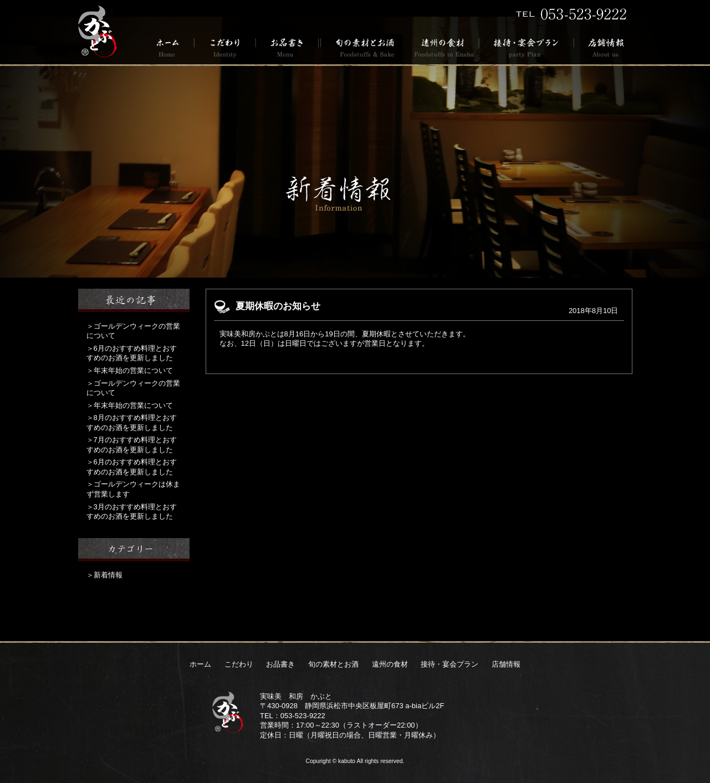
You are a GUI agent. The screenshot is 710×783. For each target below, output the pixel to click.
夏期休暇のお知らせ (278, 306)
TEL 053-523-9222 (571, 14)
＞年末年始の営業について (129, 370)
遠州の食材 (443, 47)
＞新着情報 (104, 575)
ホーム (172, 47)
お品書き (287, 47)
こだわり (225, 47)
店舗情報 (603, 47)
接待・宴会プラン (526, 47)
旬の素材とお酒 (363, 47)
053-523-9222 (302, 716)
